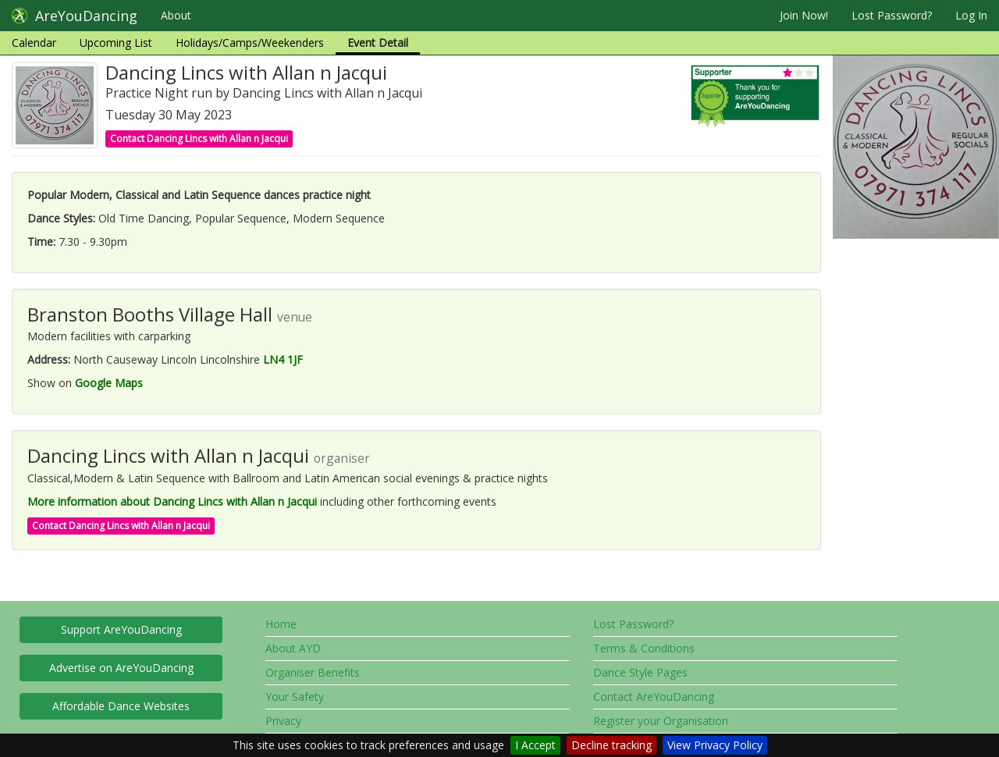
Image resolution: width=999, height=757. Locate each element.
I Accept (535, 744)
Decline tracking (611, 744)
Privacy (283, 720)
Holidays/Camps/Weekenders (250, 42)
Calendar (34, 42)
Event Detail (377, 42)
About (176, 15)
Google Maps (109, 382)
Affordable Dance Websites (121, 705)
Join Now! (804, 15)
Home (281, 624)
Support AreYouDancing (121, 629)
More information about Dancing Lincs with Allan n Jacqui (172, 501)
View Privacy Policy (715, 744)
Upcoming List (116, 42)
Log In (971, 15)
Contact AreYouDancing (653, 696)
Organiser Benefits (312, 672)
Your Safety (294, 696)
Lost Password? (891, 15)
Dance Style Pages (640, 672)
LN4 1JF (283, 359)
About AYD (293, 648)
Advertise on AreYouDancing (121, 667)
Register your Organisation (660, 720)
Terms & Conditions (644, 648)
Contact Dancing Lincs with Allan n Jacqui (199, 138)
